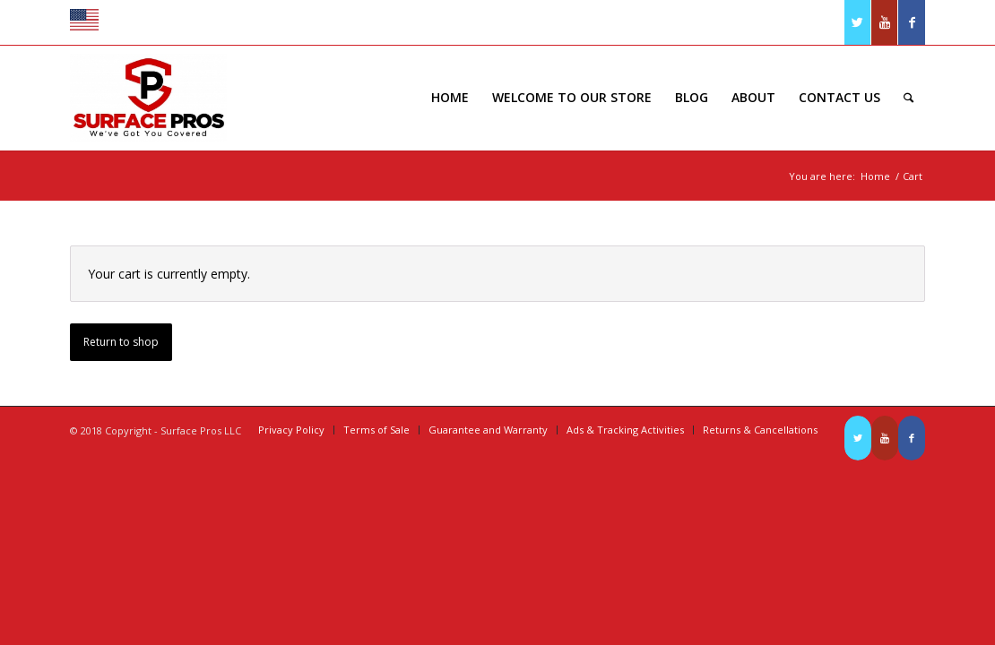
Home (875, 176)
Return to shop (121, 341)
